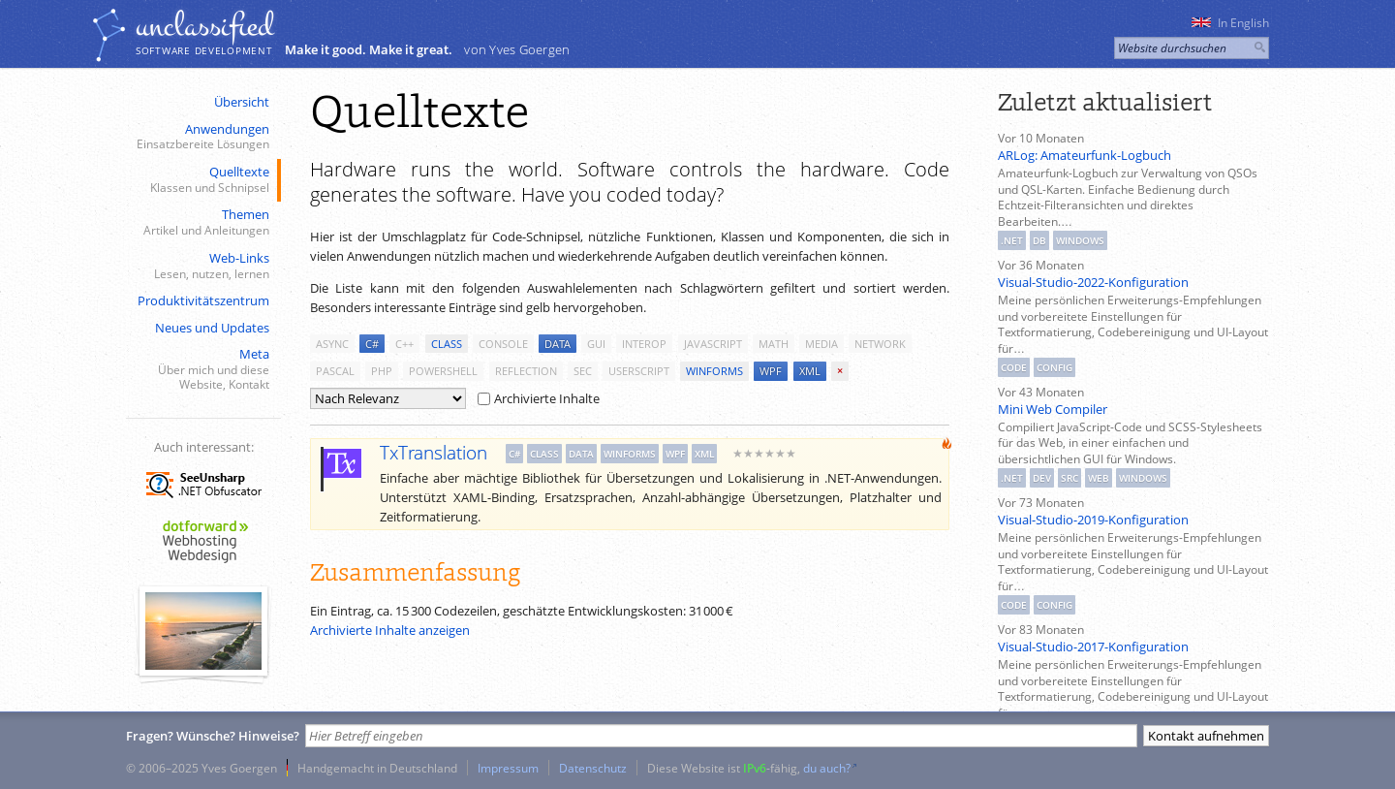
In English (1230, 23)
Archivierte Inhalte (539, 398)
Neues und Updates (212, 327)
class (446, 343)
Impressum (508, 767)
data (557, 343)
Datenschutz (593, 767)
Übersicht (241, 101)
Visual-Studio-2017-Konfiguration (1093, 646)
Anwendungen (201, 137)
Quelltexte (201, 180)
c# (372, 343)
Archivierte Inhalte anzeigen (390, 630)
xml (810, 370)
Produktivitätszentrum (203, 300)
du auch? (827, 767)
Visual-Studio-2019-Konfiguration (1093, 519)
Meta (201, 369)
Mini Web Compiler (1052, 409)
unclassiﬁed (204, 26)
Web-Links (201, 266)
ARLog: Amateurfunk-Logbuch (1084, 155)
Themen (201, 222)
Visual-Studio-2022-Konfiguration (1093, 282)
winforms (714, 370)
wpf (771, 370)
